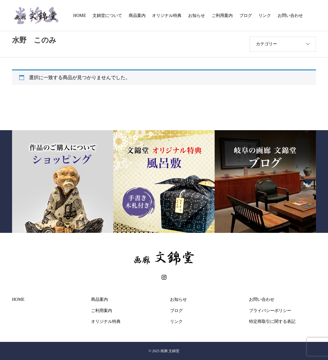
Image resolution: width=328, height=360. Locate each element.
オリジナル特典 (166, 15)
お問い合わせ (290, 15)
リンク (264, 15)
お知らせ (196, 15)
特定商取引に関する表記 (272, 321)
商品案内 (137, 15)
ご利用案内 (222, 15)
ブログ (245, 15)
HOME (79, 15)
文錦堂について (107, 15)
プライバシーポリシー (270, 310)
